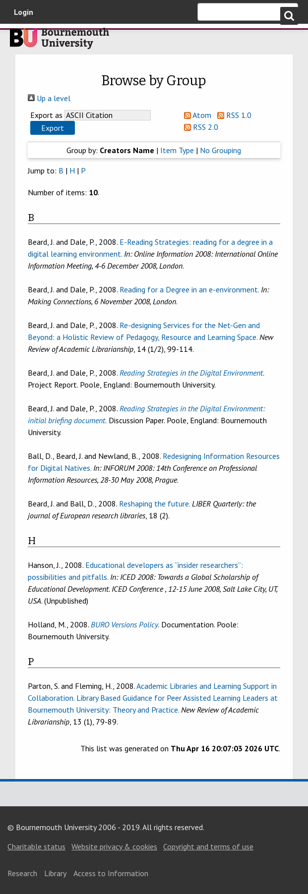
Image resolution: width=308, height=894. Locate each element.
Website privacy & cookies (114, 846)
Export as (46, 115)
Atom (195, 115)
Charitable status (36, 846)
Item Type (177, 150)
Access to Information (110, 873)
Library (55, 873)
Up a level (49, 98)
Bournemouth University (59, 41)
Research (22, 873)
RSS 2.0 (199, 127)
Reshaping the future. (154, 503)
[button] (52, 128)
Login (23, 12)
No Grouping (220, 150)
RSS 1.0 (232, 115)
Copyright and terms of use (208, 846)
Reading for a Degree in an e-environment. (189, 289)
